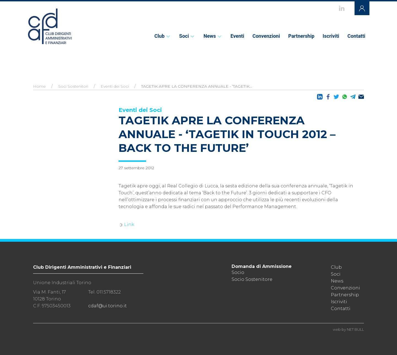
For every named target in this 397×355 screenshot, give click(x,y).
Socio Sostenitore (252, 279)
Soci (187, 36)
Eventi (237, 36)
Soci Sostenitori (73, 86)
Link (129, 224)
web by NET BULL (348, 329)
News (212, 36)
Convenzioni (266, 36)
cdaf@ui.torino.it (107, 305)
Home (39, 86)
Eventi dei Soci (115, 86)
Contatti (356, 36)
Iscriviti (331, 36)
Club (162, 36)
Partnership (301, 36)
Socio (238, 272)
